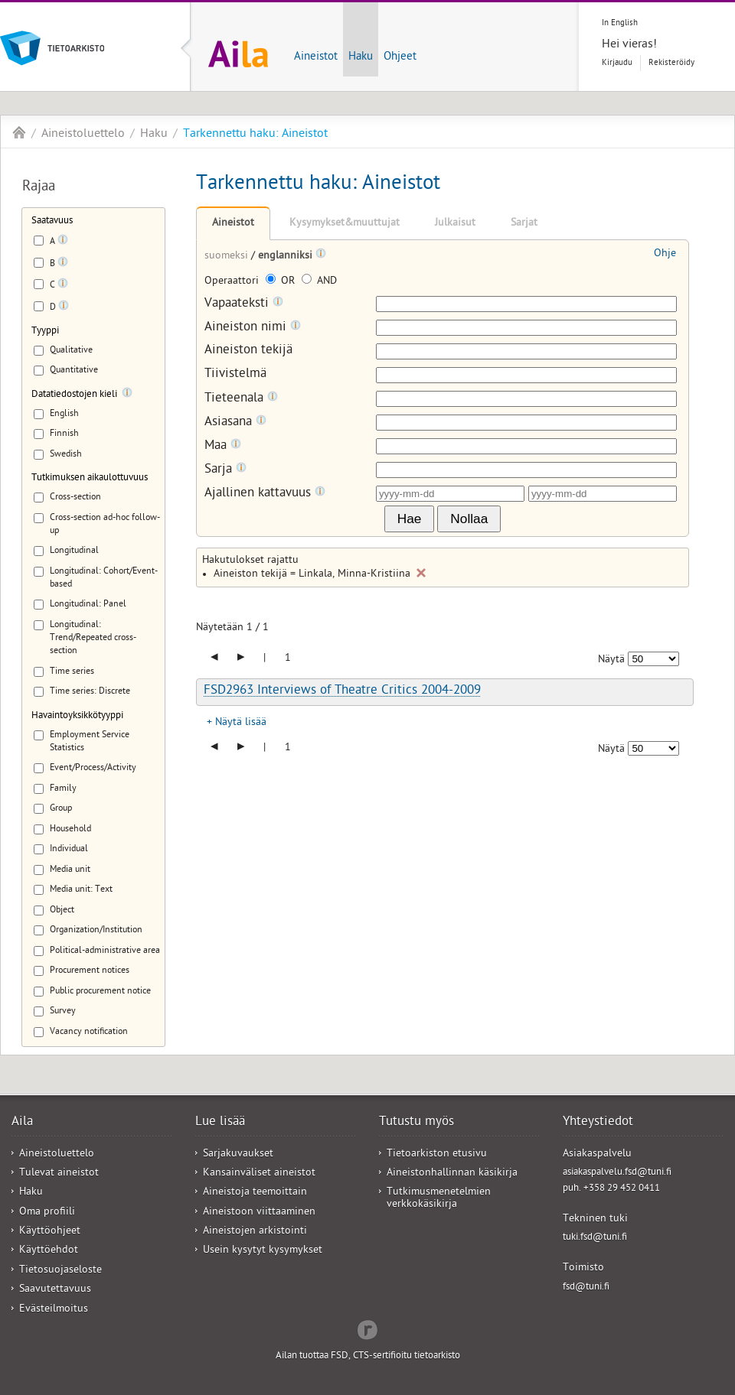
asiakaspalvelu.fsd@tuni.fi (617, 1173)
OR (282, 281)
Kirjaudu (617, 63)
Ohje (665, 254)
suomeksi (227, 256)
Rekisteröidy (671, 63)
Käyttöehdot (48, 1250)
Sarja (225, 470)
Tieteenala (241, 399)
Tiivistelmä (235, 375)
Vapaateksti (243, 304)
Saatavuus (52, 221)
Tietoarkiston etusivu (437, 1154)
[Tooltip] (62, 242)
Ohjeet (400, 57)
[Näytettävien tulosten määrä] (653, 659)
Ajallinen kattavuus (264, 493)
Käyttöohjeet (49, 1231)
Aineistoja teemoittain (255, 1192)
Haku (360, 57)
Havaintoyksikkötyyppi (77, 716)
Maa (222, 446)
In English (620, 23)
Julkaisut (455, 223)
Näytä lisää (240, 723)
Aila (19, 132)
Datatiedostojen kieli (74, 395)
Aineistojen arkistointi (255, 1231)
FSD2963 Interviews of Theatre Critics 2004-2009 (342, 691)
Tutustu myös (416, 1122)
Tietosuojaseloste (60, 1270)
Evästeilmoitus (53, 1309)
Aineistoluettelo (83, 134)
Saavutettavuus (55, 1289)
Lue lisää (220, 1122)
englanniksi (286, 256)
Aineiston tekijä (248, 351)
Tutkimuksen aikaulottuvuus (89, 478)
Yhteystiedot (598, 1122)
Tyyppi (45, 331)
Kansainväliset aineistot (259, 1173)
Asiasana (235, 422)
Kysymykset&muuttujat (344, 223)
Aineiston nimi (252, 327)
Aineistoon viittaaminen (259, 1212)
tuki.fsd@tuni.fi (595, 1238)
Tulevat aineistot (59, 1173)
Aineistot (316, 57)
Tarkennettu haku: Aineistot (255, 134)
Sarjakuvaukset (238, 1154)
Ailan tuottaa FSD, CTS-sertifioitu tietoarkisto (368, 1356)
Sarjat (524, 223)
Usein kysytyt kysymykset (262, 1250)
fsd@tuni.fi (586, 1287)
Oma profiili (47, 1212)
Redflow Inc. (367, 1328)
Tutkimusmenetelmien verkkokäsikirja (439, 1198)
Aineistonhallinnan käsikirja (452, 1173)
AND (319, 281)
